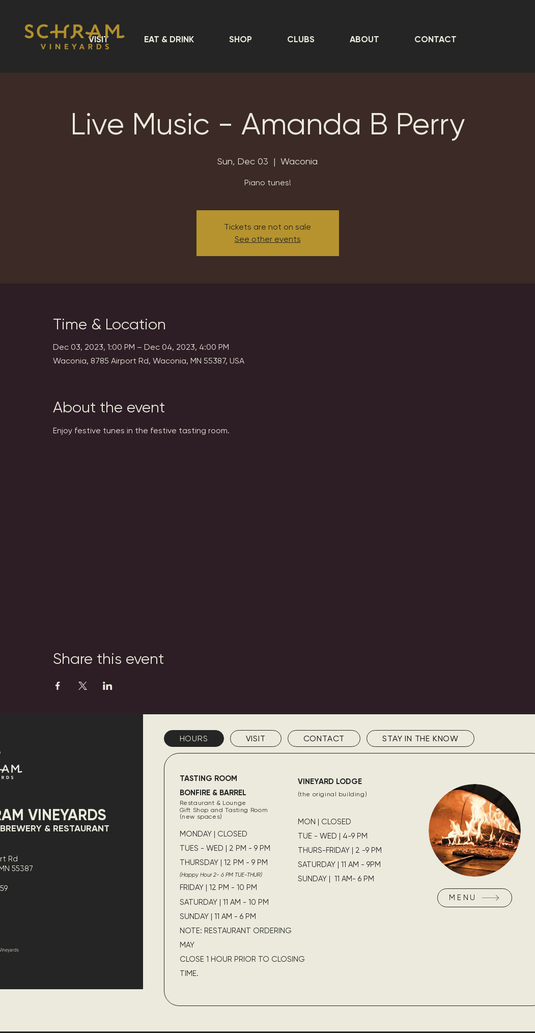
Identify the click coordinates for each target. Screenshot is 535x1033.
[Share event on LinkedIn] (107, 686)
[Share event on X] (83, 686)
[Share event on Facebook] (58, 686)
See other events (268, 239)
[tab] (194, 738)
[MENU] (474, 897)
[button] (168, 39)
